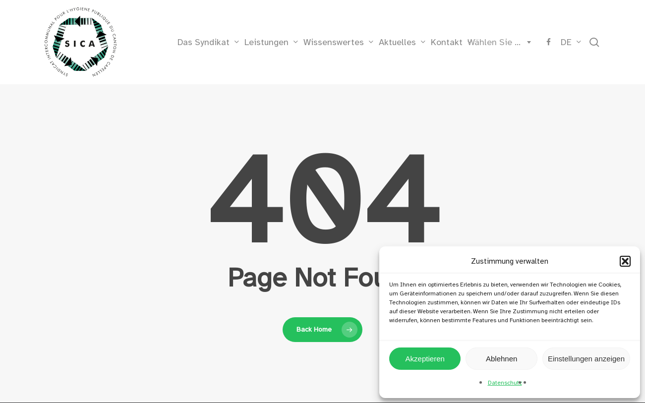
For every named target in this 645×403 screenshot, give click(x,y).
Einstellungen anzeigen (586, 358)
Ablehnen (501, 358)
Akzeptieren (425, 358)
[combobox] (497, 42)
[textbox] (497, 42)
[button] (625, 261)
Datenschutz (505, 382)
